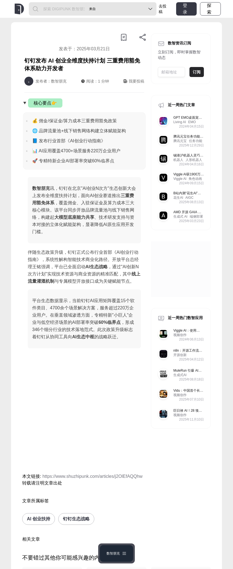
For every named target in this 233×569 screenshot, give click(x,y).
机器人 (178, 160)
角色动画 (195, 179)
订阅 (197, 72)
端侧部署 (196, 216)
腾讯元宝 (180, 141)
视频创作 (180, 335)
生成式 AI (180, 216)
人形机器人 (194, 160)
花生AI (178, 198)
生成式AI (179, 375)
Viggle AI (179, 179)
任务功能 (195, 141)
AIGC (189, 198)
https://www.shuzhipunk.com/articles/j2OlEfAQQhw (92, 476)
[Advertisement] (84, 412)
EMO (192, 122)
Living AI (179, 122)
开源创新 (180, 355)
